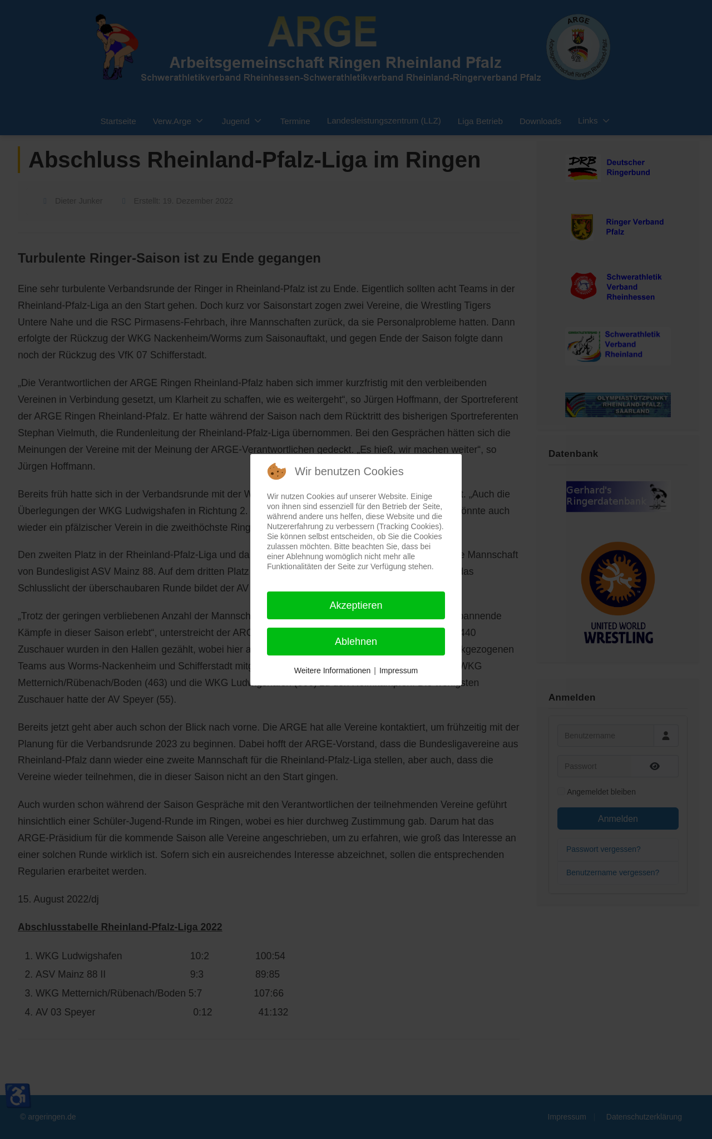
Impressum (398, 670)
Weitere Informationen (332, 670)
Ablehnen (356, 641)
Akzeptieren (355, 605)
